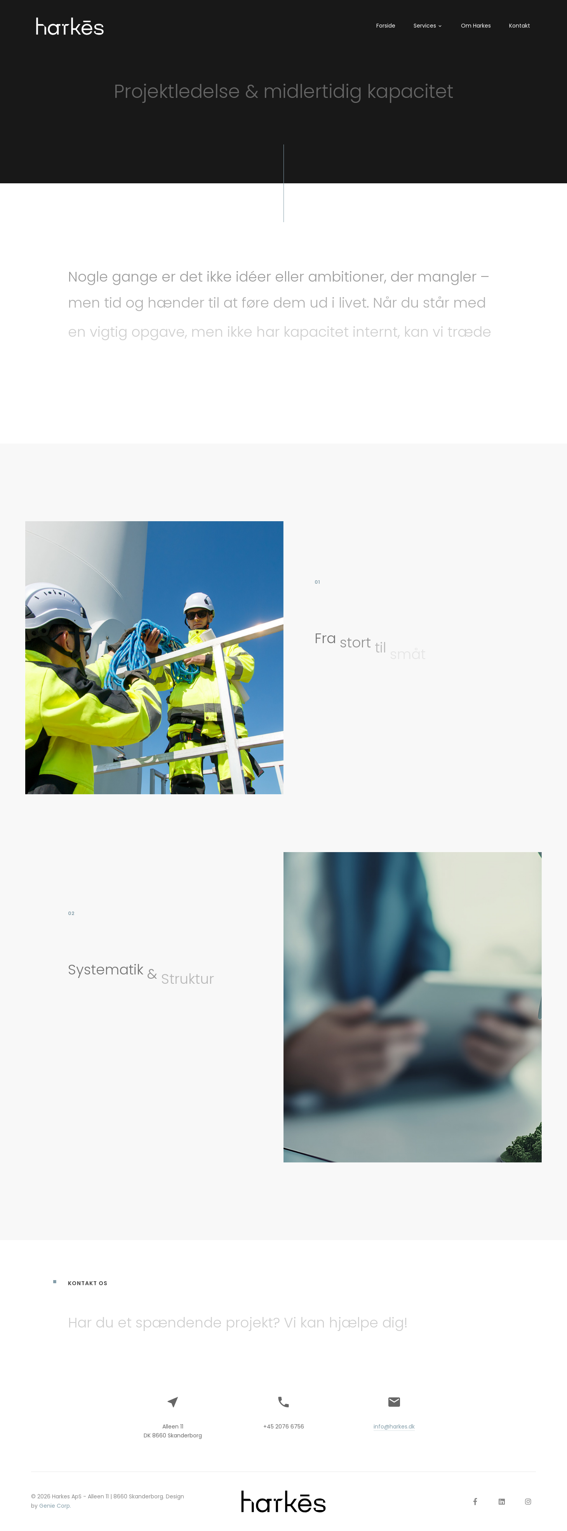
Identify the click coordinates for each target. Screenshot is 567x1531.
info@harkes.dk (394, 1426)
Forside (385, 26)
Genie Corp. (55, 1506)
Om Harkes (476, 26)
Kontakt (519, 26)
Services (425, 26)
